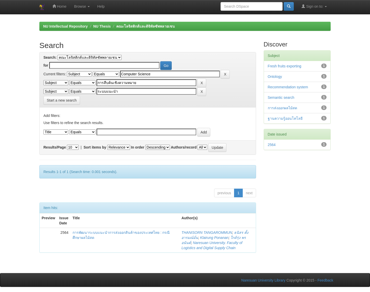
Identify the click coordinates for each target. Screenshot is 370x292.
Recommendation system (288, 87)
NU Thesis (102, 26)
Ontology (275, 77)
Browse (82, 6)
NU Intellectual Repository (65, 26)
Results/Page (54, 147)
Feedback (325, 280)
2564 (272, 145)
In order (137, 147)
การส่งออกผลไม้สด (282, 108)
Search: (49, 57)
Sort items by (95, 147)
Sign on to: (314, 6)
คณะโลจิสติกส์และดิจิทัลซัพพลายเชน (145, 26)
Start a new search (62, 100)
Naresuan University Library (263, 280)
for (45, 65)
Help (101, 6)
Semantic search (281, 97)
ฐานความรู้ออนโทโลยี (285, 118)
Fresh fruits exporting (285, 66)
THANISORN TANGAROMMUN (206, 232)
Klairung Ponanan (214, 238)
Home (59, 6)
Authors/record (183, 147)
